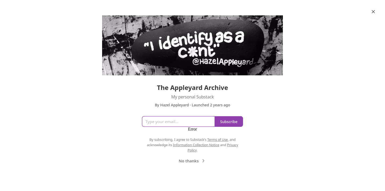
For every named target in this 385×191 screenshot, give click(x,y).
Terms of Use (217, 139)
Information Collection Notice (196, 144)
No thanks (192, 160)
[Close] (373, 11)
